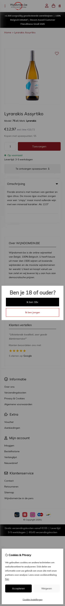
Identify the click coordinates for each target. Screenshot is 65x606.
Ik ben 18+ (32, 302)
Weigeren (46, 588)
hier (7, 579)
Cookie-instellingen (32, 599)
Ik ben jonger (32, 312)
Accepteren (18, 588)
